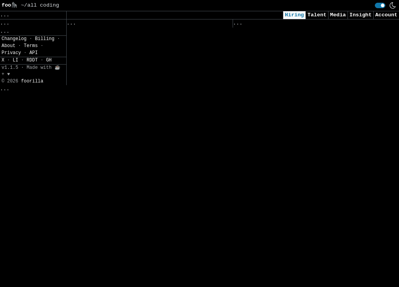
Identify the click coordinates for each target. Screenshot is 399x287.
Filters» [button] (14, 64)
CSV (33, 87)
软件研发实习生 (87, 172)
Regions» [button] (14, 53)
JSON (51, 87)
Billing (45, 283)
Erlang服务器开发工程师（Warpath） (116, 123)
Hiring (294, 15)
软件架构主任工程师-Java (100, 221)
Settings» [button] (16, 75)
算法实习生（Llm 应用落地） (104, 51)
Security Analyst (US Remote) (279, 45)
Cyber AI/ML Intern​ (263, 77)
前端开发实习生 (87, 34)
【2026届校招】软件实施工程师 (107, 91)
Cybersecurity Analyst (268, 61)
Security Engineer (262, 263)
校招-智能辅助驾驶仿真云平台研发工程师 (118, 156)
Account (386, 15)
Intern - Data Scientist (271, 215)
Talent (317, 15)
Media (338, 15)
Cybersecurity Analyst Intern (279, 134)
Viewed (247, 25)
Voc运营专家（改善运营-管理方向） (112, 237)
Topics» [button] (13, 41)
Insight (361, 15)
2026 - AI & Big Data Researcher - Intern (298, 280)
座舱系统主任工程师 (92, 253)
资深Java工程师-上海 (95, 188)
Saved (142, 25)
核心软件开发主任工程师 (98, 270)
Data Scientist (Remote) (271, 239)
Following (215, 25)
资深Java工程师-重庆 (95, 205)
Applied (277, 25)
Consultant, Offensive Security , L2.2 (293, 118)
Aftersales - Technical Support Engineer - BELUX (133, 70)
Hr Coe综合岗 (86, 107)
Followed (112, 25)
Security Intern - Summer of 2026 (285, 191)
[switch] (380, 5)
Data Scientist (257, 175)
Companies (175, 25)
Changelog (14, 283)
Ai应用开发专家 (87, 140)
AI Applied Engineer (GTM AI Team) (287, 102)
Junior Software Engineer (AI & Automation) (301, 158)
